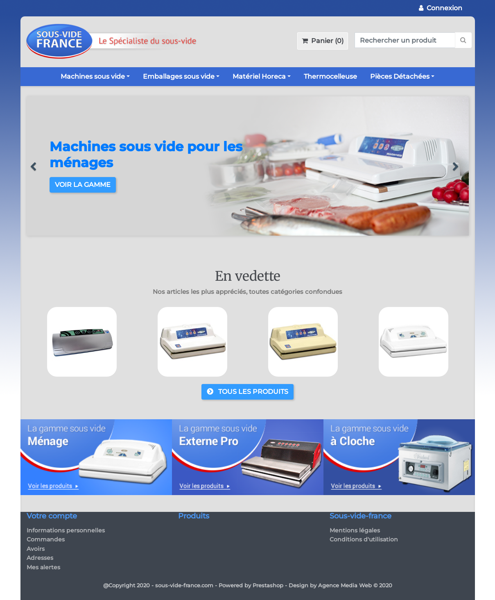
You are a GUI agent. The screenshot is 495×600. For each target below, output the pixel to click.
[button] (37, 166)
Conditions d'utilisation (364, 539)
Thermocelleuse (330, 76)
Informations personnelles (66, 530)
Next (464, 347)
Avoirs (36, 548)
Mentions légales (355, 530)
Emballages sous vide (179, 76)
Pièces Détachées (399, 76)
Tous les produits (247, 391)
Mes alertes (43, 567)
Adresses (40, 557)
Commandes (46, 539)
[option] (248, 166)
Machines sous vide (93, 76)
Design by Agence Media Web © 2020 (340, 585)
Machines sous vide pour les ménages (146, 154)
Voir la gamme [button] (83, 185)
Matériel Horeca (259, 76)
